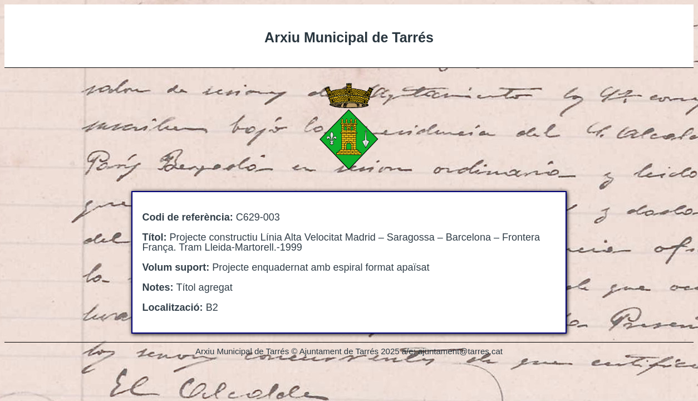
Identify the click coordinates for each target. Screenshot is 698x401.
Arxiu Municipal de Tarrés (349, 37)
